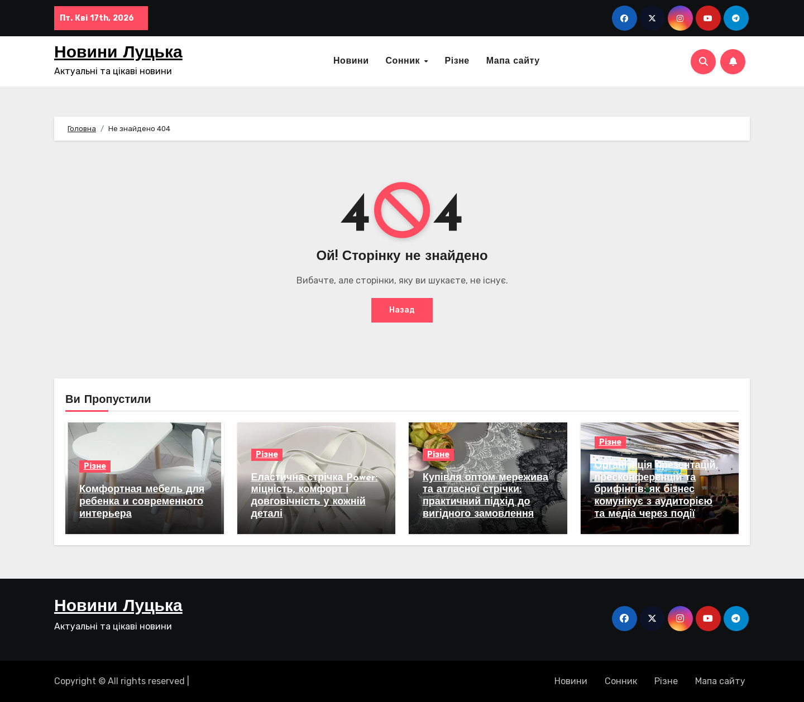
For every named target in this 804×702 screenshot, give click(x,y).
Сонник (404, 61)
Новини (351, 61)
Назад (402, 310)
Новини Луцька (118, 53)
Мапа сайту (513, 61)
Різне (457, 61)
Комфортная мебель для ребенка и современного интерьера (141, 501)
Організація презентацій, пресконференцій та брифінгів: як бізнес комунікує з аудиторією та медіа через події (656, 489)
